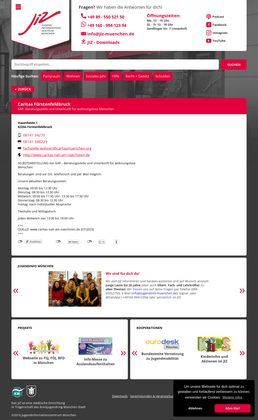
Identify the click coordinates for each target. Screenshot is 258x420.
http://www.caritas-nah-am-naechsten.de (56, 154)
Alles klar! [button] (232, 408)
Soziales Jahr (96, 76)
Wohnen (73, 76)
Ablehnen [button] (195, 408)
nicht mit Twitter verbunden (58, 241)
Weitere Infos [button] (232, 397)
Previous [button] (15, 290)
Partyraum (51, 76)
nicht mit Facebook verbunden (20, 241)
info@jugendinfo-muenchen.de (154, 293)
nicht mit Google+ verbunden (89, 241)
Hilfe (115, 76)
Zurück (24, 89)
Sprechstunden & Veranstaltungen (154, 396)
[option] (129, 291)
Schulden (162, 76)
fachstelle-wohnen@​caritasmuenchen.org (57, 148)
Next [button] (242, 290)
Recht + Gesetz (137, 76)
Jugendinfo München (35, 266)
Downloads (120, 396)
